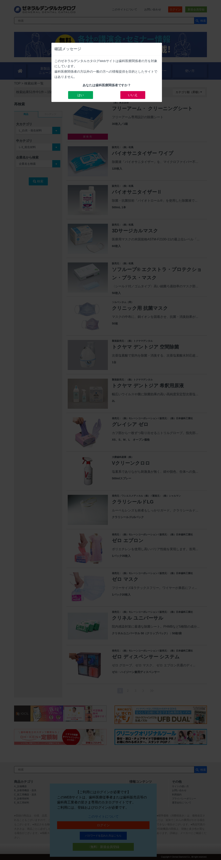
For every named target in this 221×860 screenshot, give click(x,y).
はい (80, 95)
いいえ (133, 95)
